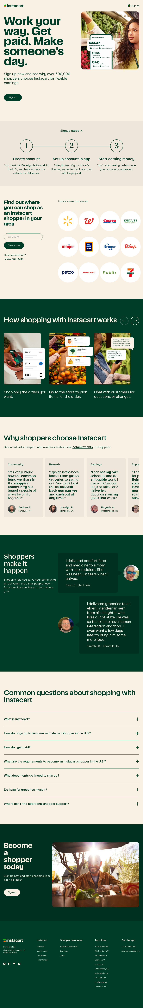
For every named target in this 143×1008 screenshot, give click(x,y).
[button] (71, 153)
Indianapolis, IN (101, 973)
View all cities (100, 991)
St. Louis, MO (100, 978)
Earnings (64, 951)
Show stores (14, 245)
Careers (40, 946)
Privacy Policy (9, 947)
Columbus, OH (101, 987)
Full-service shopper (69, 946)
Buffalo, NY (99, 964)
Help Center (42, 960)
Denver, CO (100, 960)
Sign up (13, 97)
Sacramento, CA (102, 969)
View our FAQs (14, 259)
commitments (82, 447)
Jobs (62, 955)
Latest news (42, 951)
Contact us (41, 955)
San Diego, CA (101, 955)
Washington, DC (102, 951)
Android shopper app (130, 951)
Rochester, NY (101, 982)
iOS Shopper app (128, 946)
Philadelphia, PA (101, 946)
